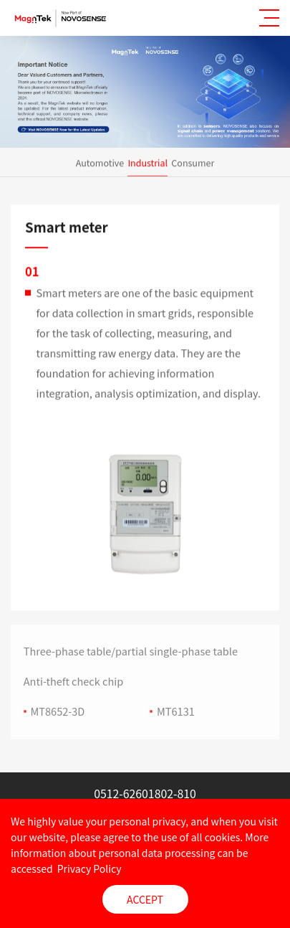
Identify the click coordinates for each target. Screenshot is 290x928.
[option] (145, 516)
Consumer (192, 162)
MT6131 (176, 716)
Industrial (147, 162)
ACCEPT (145, 899)
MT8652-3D (58, 716)
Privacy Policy (89, 868)
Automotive (100, 162)
